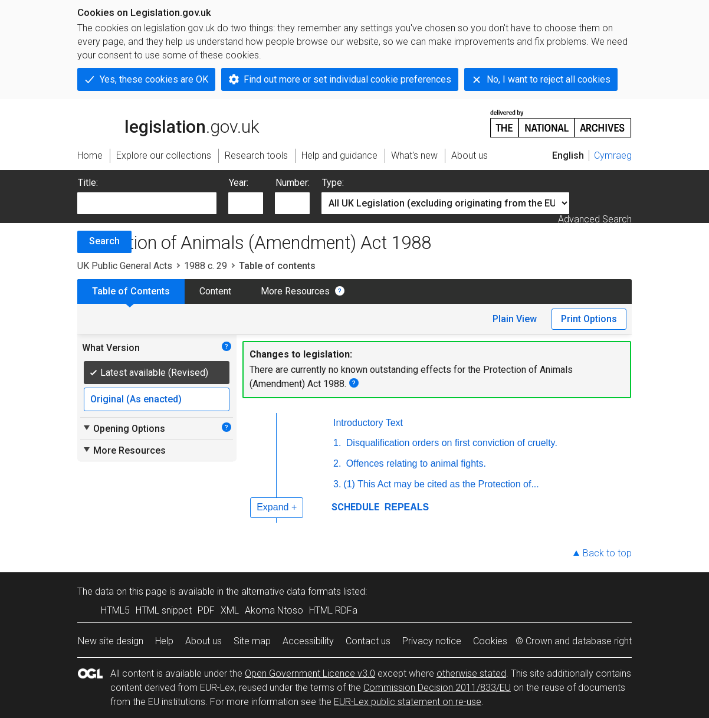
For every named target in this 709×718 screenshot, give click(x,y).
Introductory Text (368, 423)
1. (337, 443)
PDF (206, 610)
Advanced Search (595, 219)
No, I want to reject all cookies (548, 79)
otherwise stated (471, 673)
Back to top (607, 553)
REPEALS (405, 507)
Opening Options (123, 428)
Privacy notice (431, 641)
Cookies (490, 641)
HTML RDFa (333, 610)
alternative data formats (291, 591)
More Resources (295, 291)
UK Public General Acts (124, 265)
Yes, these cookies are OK (154, 79)
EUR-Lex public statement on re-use (407, 701)
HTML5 (115, 610)
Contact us (368, 641)
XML (230, 610)
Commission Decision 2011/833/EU (437, 687)
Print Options (589, 318)
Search (104, 241)
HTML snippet (164, 610)
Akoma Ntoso (274, 610)
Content (215, 291)
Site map (252, 641)
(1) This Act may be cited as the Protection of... (441, 484)
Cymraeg (613, 155)
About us (203, 641)
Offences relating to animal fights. (414, 463)
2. (337, 463)
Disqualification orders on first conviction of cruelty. (450, 443)
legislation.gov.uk (168, 123)
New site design (110, 641)
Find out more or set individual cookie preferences (347, 79)
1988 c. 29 (205, 265)
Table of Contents (131, 291)
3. (337, 484)
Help (164, 641)
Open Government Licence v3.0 (310, 673)
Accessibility (308, 641)
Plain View (515, 318)
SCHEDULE (355, 507)
